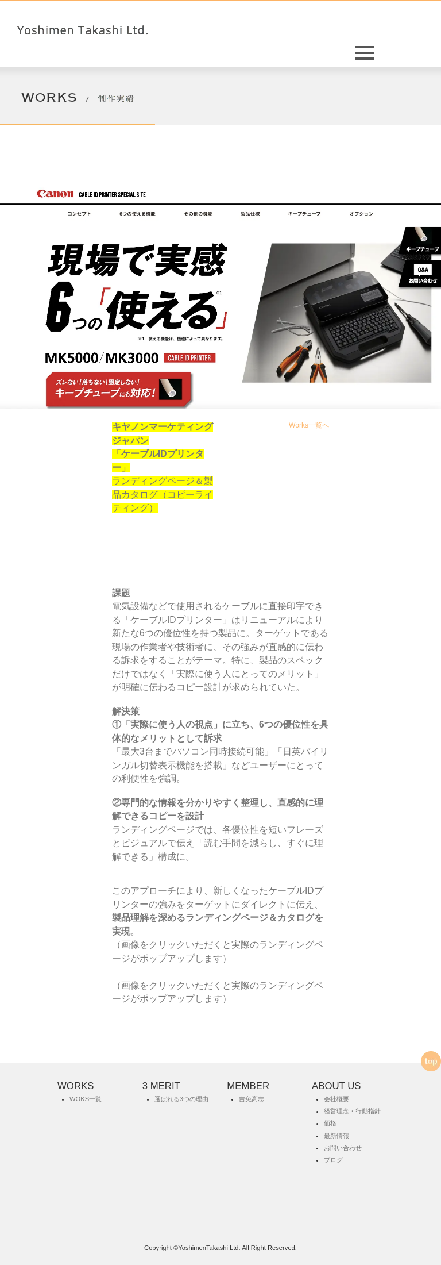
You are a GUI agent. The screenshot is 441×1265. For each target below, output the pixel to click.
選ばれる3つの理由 (181, 1098)
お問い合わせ (343, 1147)
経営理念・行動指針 (352, 1111)
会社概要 (336, 1098)
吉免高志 (251, 1098)
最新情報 (336, 1135)
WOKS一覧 (85, 1098)
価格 (330, 1123)
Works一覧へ (309, 425)
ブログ (333, 1159)
